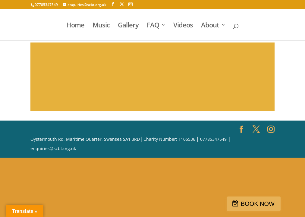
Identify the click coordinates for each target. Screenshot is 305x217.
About (210, 26)
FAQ (153, 26)
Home (75, 26)
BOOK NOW (258, 203)
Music (101, 26)
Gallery (128, 26)
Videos (183, 26)
